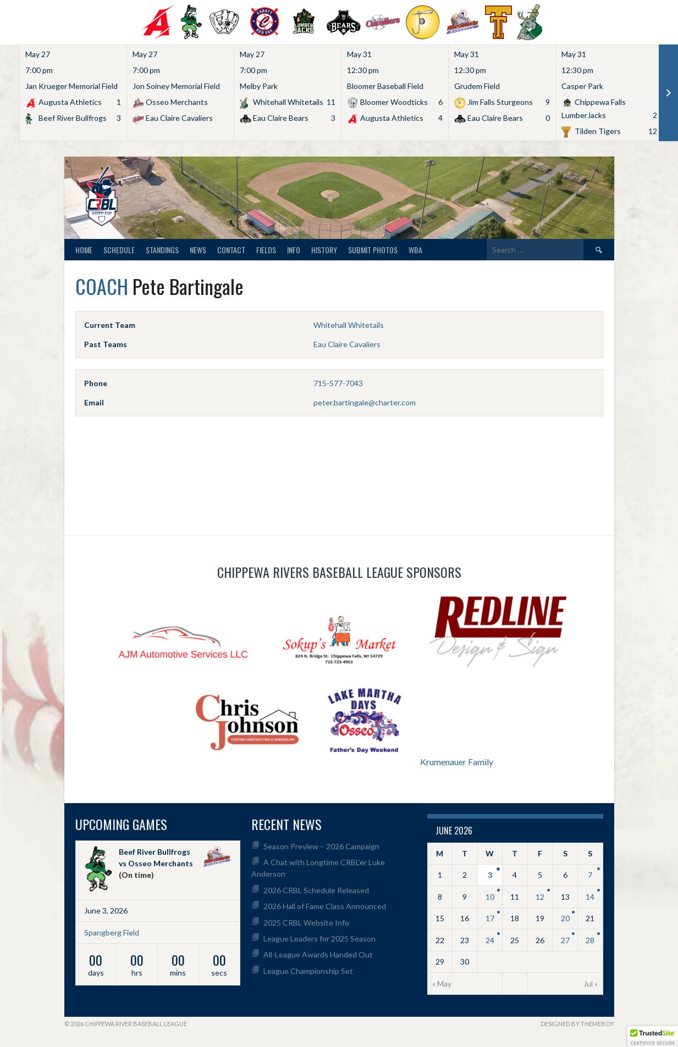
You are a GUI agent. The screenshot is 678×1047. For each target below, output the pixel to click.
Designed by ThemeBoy (577, 1023)
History (324, 249)
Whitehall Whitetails (348, 325)
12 (540, 896)
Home (83, 249)
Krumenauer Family (456, 761)
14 (590, 896)
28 (590, 940)
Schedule (119, 249)
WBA (415, 249)
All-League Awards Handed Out (318, 954)
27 (565, 940)
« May (441, 983)
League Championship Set (308, 971)
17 (490, 918)
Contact (231, 249)
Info (293, 249)
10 (490, 896)
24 (490, 940)
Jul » (590, 983)
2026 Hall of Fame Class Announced (324, 906)
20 (565, 918)
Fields (266, 249)
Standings (162, 249)
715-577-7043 (338, 383)
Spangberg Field (111, 932)
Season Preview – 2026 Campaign (321, 846)
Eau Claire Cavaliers (347, 344)
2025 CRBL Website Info (306, 922)
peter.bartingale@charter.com (364, 402)
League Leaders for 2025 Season (319, 938)
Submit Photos (373, 249)
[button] (652, 1036)
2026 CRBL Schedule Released (316, 890)
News (198, 249)
